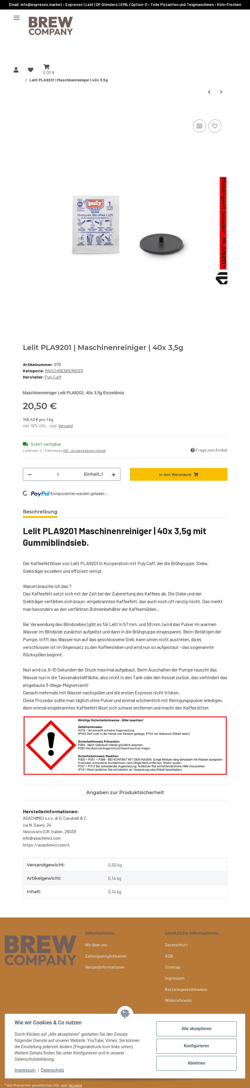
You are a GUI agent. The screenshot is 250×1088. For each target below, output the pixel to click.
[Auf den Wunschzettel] (214, 126)
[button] (16, 70)
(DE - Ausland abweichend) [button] (84, 450)
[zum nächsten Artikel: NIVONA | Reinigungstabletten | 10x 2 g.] (221, 91)
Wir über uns (96, 944)
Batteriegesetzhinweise (186, 989)
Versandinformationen (105, 966)
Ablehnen (196, 1063)
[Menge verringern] (29, 474)
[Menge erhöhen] (113, 474)
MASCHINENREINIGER (64, 370)
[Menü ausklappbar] (17, 15)
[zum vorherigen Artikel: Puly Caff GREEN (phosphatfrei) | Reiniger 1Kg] (209, 91)
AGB (169, 955)
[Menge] (58, 474)
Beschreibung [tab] (40, 512)
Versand (65, 425)
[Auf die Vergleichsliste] (199, 126)
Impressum (25, 1070)
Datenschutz (52, 1070)
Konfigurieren (196, 1045)
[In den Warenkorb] (27, 111)
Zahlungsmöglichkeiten (105, 955)
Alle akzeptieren (196, 1028)
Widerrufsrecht (178, 1000)
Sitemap (172, 966)
